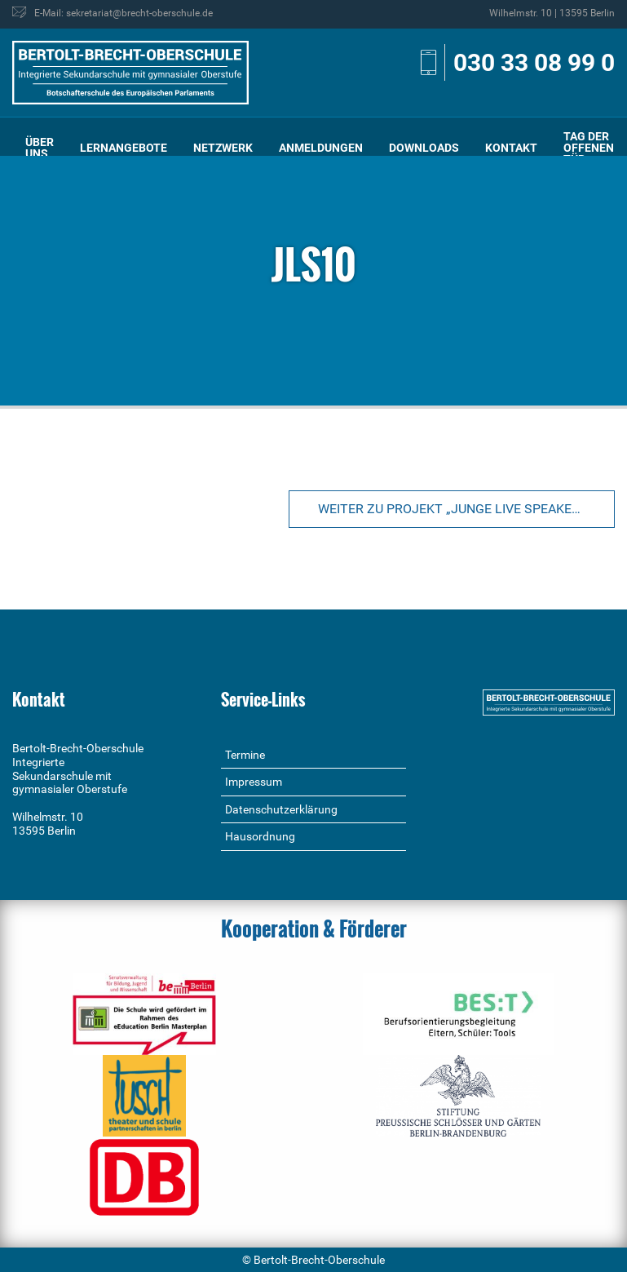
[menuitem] (39, 148)
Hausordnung (260, 836)
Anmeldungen (321, 147)
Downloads (424, 147)
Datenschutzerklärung (281, 809)
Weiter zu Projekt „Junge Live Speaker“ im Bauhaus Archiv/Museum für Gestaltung (466, 508)
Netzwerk (223, 147)
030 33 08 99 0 (534, 62)
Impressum (253, 781)
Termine (245, 754)
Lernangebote (123, 147)
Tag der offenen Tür (588, 148)
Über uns (39, 147)
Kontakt (511, 147)
